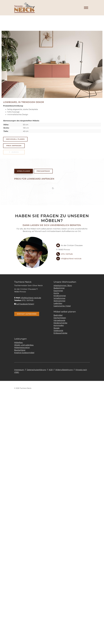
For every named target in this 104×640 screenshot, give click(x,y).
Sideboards (58, 330)
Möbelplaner (23, 171)
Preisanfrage (43, 171)
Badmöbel (58, 315)
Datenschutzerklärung (36, 370)
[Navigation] (86, 7)
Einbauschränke (60, 333)
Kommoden (59, 325)
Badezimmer (59, 288)
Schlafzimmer (59, 298)
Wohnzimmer (59, 301)
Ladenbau (58, 303)
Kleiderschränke (60, 323)
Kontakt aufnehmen (27, 314)
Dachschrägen (60, 318)
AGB (50, 370)
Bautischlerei (19, 350)
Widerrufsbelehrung (64, 370)
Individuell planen (15, 139)
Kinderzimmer (60, 296)
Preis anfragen (13, 145)
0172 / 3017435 (67, 254)
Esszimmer (58, 291)
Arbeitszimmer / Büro (63, 285)
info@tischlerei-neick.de (71, 259)
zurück (15, 152)
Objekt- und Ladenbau (24, 345)
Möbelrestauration (22, 347)
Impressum (19, 370)
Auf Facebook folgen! (24, 304)
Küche (56, 293)
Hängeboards (59, 320)
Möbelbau (18, 342)
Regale (57, 328)
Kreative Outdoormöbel (24, 353)
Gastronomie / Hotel (62, 306)
